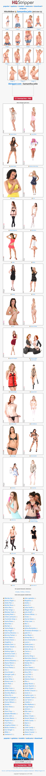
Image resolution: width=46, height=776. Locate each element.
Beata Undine (9, 727)
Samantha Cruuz (31, 670)
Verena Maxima (10, 660)
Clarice (27, 651)
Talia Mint (34, 230)
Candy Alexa (29, 730)
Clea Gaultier (34, 456)
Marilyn (7, 626)
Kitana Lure (9, 681)
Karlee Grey (29, 647)
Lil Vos (27, 714)
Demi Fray (8, 711)
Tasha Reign (9, 628)
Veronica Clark (10, 654)
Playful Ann (9, 720)
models (21, 6)
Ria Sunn (8, 677)
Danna (13, 294)
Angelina (8, 642)
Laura (27, 642)
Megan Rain (29, 610)
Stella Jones (29, 644)
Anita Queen (29, 688)
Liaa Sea (28, 677)
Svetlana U (8, 734)
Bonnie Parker (10, 635)
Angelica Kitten (10, 725)
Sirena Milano (10, 702)
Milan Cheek (29, 716)
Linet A (13, 198)
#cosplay (17, 592)
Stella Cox (13, 520)
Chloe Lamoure (10, 617)
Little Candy (29, 727)
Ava (6, 670)
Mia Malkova (34, 424)
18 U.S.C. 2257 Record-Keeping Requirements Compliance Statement (18, 770)
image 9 (7, 63)
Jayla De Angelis (13, 358)
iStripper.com (14, 83)
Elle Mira (13, 488)
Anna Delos (9, 637)
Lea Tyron (28, 700)
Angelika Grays (30, 660)
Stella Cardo (29, 720)
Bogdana (28, 600)
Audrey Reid (9, 614)
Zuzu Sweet (29, 667)
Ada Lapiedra (29, 598)
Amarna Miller (33, 358)
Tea (13, 326)
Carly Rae (34, 488)
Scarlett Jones (9, 656)
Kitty (34, 553)
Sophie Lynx (29, 695)
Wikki (6, 732)
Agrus (27, 723)
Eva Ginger (8, 730)
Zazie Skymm (29, 686)
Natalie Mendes (10, 714)
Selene (7, 686)
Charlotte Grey (10, 619)
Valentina (8, 658)
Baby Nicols (29, 684)
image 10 (18, 63)
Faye (6, 709)
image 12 (39, 63)
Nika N (27, 665)
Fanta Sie (28, 734)
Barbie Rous (9, 605)
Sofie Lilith (8, 716)
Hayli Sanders (10, 700)
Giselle (7, 704)
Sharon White (34, 326)
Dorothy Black (10, 693)
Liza (34, 198)
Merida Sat (8, 598)
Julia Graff (28, 612)
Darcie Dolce (29, 619)
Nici (26, 624)
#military (22, 592)
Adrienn (27, 709)
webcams (29, 6)
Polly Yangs (9, 610)
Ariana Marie (9, 718)
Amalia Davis (9, 640)
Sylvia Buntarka (30, 628)
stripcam (23, 8)
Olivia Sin (8, 695)
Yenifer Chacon (30, 690)
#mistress (27, 592)
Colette (27, 702)
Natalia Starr (9, 644)
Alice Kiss (8, 624)
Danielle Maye (13, 392)
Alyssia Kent (34, 392)
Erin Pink (8, 684)
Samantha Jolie (24, 11)
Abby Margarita (13, 230)
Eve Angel (13, 456)
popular (6, 6)
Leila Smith (29, 607)
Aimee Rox (28, 637)
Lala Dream (33, 359)
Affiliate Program (39, 770)
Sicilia (33, 294)
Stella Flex (8, 603)
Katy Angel (8, 630)
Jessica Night (9, 600)
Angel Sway (29, 707)
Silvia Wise (8, 679)
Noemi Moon (13, 134)
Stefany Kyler (9, 651)
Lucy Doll (28, 674)
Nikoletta (8, 649)
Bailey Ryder (13, 166)
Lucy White (33, 134)
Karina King (29, 656)
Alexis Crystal (29, 732)
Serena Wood (9, 690)
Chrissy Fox (9, 665)
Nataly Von (29, 663)
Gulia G (27, 693)
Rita (26, 681)
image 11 (28, 63)
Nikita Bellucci (33, 520)
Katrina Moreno (10, 633)
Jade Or (27, 633)
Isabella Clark (29, 697)
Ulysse (27, 626)
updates (14, 6)
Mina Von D (33, 585)
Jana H (27, 605)
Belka (33, 262)
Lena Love (13, 553)
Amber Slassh (9, 647)
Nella (13, 262)
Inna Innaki (9, 672)
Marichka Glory (30, 658)
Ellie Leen (28, 711)
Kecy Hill (28, 672)
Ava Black (28, 635)
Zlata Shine (9, 707)
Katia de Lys (29, 649)
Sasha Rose (9, 621)
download (38, 6)
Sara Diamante (30, 640)
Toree (27, 617)
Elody (27, 725)
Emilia (27, 654)
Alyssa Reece (9, 663)
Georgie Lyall (9, 674)
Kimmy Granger (10, 697)
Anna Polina (9, 667)
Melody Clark (9, 612)
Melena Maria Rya (34, 166)
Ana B (13, 585)
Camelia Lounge (34, 521)
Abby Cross (9, 688)
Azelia (27, 603)
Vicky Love (28, 621)
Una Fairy (8, 723)
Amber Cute (13, 424)
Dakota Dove (29, 679)
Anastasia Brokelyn (31, 630)
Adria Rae (8, 607)
